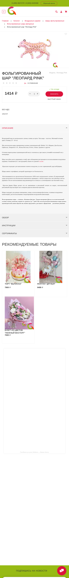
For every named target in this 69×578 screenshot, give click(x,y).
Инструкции (34, 225)
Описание (34, 128)
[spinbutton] (33, 93)
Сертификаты (34, 233)
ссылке (41, 161)
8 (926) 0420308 (32, 3)
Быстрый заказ (54, 99)
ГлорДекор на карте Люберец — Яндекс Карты (34, 452)
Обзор (34, 217)
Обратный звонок (49, 3)
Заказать (54, 94)
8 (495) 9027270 (18, 3)
